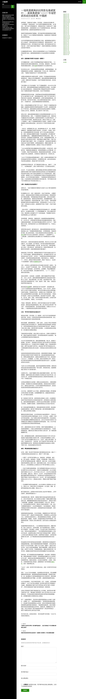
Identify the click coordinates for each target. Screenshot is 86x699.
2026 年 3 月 (66, 15)
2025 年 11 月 (66, 20)
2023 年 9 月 (66, 54)
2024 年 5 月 (66, 45)
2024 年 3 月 (66, 47)
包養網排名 (36, 261)
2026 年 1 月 (66, 18)
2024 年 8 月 (66, 41)
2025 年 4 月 (66, 30)
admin (33, 18)
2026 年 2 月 (66, 16)
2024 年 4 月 (66, 46)
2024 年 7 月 (66, 42)
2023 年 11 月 (66, 53)
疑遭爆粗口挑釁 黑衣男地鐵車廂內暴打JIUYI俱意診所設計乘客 (8, 19)
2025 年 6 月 (66, 27)
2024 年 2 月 (66, 49)
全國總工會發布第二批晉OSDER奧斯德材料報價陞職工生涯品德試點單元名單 (8, 28)
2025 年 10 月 (66, 22)
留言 (22, 646)
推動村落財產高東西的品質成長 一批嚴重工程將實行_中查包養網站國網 (38, 631)
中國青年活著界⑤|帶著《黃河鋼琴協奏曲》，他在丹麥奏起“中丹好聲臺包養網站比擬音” (38, 625)
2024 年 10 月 (66, 38)
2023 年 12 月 (66, 52)
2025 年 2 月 (66, 33)
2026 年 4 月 (66, 14)
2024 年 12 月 (66, 35)
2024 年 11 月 (66, 37)
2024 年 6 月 (66, 43)
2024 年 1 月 (66, 50)
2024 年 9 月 (66, 39)
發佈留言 (39, 18)
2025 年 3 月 (66, 31)
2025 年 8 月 (66, 25)
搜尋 (3, 4)
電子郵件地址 (25, 672)
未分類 (64, 62)
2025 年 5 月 (66, 29)
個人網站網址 (24, 678)
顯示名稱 (24, 665)
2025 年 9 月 (66, 23)
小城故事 (5, 2)
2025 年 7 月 (66, 26)
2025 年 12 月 (66, 19)
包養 (35, 65)
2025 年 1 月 (66, 34)
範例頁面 (79, 1)
